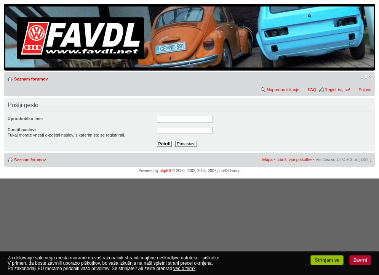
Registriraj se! (337, 89)
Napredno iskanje (283, 89)
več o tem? (184, 268)
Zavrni (360, 260)
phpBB (165, 171)
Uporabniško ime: (25, 118)
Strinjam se (327, 260)
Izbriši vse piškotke (295, 159)
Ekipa (267, 159)
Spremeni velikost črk (365, 77)
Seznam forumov (31, 79)
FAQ (312, 89)
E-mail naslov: (22, 129)
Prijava (364, 89)
